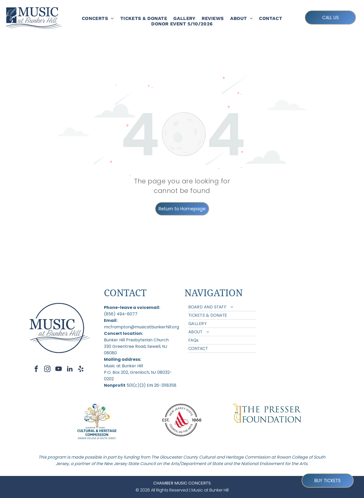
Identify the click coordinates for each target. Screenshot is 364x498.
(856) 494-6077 (120, 314)
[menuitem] (98, 18)
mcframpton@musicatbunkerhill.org (141, 327)
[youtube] (58, 369)
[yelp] (81, 369)
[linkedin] (70, 369)
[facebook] (36, 369)
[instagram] (47, 369)
